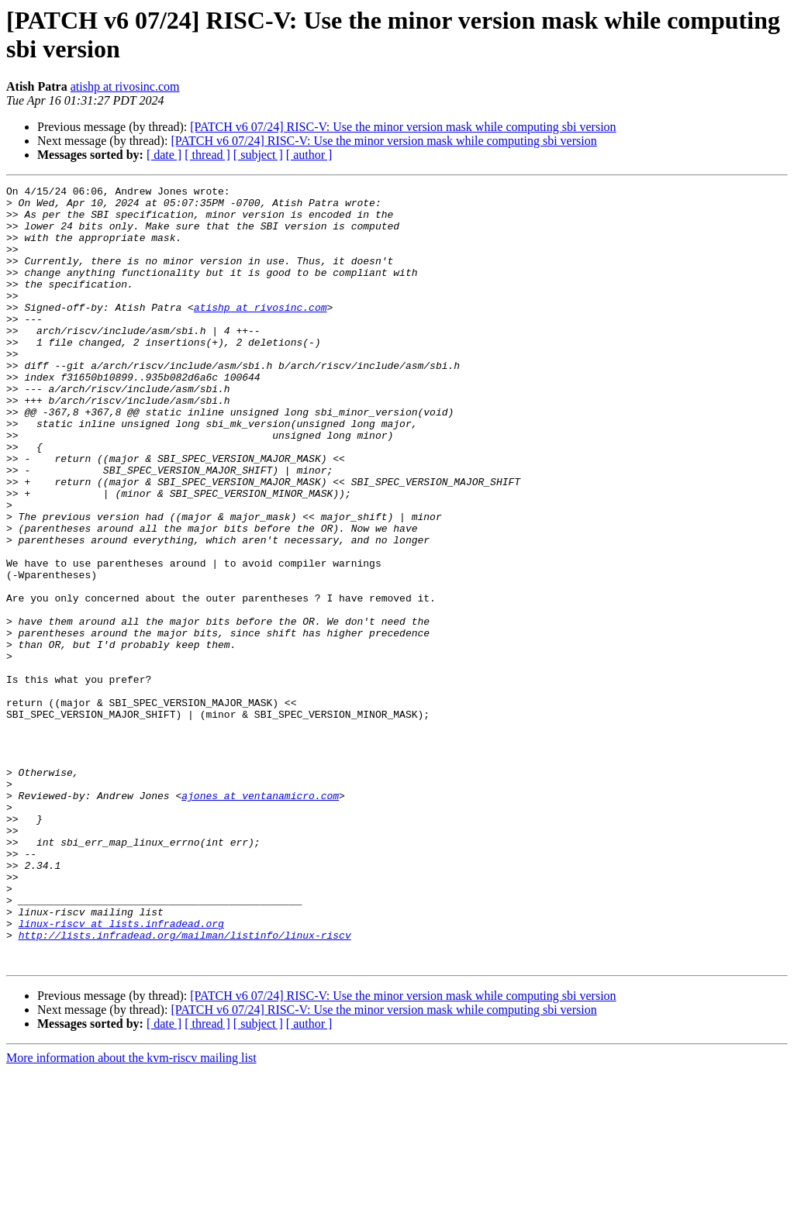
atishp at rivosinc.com (125, 86)
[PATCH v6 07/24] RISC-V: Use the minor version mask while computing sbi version (403, 126)
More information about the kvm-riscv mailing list (131, 1213)
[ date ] (164, 154)
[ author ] (309, 154)
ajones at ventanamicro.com (260, 918)
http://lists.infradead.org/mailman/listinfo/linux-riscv (185, 1086)
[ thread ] (207, 154)
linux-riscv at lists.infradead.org (121, 1072)
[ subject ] (258, 154)
